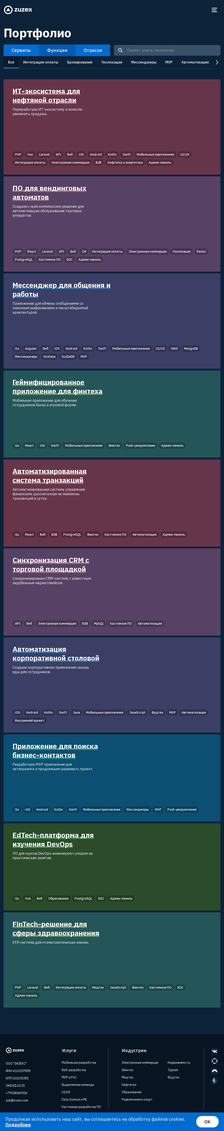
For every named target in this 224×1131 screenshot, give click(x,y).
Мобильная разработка (79, 1063)
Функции (57, 50)
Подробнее (18, 1125)
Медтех (127, 1077)
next (216, 62)
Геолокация (112, 62)
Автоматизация (195, 62)
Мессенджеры (143, 62)
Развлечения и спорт (137, 1099)
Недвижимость (179, 1063)
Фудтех (173, 1077)
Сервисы (21, 50)
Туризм (173, 1070)
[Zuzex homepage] (18, 10)
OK (207, 1122)
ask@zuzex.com (17, 1100)
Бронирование (80, 62)
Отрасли (93, 50)
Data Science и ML (74, 1099)
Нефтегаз (129, 1085)
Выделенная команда (78, 1085)
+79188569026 (17, 1093)
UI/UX (66, 1092)
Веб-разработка (74, 1070)
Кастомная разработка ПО (81, 1107)
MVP (169, 62)
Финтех (127, 1070)
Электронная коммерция (140, 1063)
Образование (132, 1092)
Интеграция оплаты (40, 62)
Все (11, 62)
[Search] (120, 50)
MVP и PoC (69, 1077)
